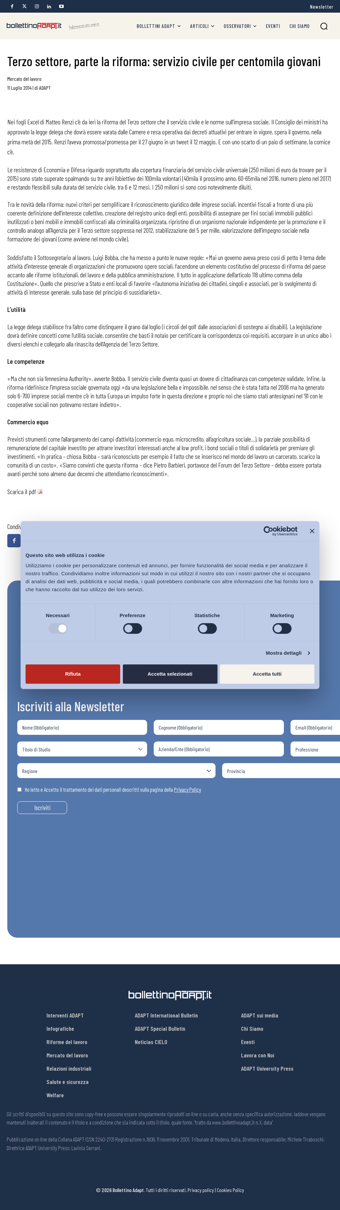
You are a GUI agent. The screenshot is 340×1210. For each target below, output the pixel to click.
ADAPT (45, 87)
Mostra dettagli (283, 653)
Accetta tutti (267, 674)
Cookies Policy (230, 1190)
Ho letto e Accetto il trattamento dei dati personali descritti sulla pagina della (109, 789)
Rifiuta (73, 674)
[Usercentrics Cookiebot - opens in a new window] (268, 531)
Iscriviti (42, 807)
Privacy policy (201, 1190)
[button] (323, 26)
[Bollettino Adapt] (53, 26)
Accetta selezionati (169, 674)
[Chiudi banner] (312, 531)
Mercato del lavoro (24, 78)
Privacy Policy (187, 789)
